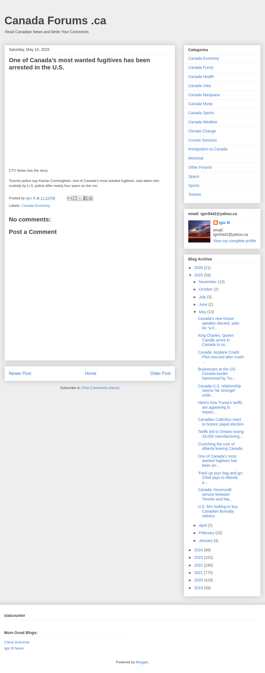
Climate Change (202, 131)
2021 (199, 572)
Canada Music (200, 103)
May (203, 312)
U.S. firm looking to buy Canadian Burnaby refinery (218, 511)
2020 (199, 580)
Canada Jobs (199, 86)
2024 (199, 550)
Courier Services (202, 140)
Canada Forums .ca (55, 20)
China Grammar (17, 642)
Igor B (224, 222)
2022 (199, 565)
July (203, 297)
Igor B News (14, 648)
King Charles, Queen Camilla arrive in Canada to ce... (216, 340)
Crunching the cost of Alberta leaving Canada (220, 446)
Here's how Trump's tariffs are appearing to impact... (220, 407)
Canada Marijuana (204, 95)
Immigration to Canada (207, 149)
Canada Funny (201, 67)
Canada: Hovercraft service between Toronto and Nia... (215, 494)
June (203, 304)
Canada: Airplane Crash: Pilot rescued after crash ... (221, 357)
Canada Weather (203, 122)
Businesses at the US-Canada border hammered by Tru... (217, 374)
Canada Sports (201, 113)
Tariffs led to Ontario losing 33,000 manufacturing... (221, 434)
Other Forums (200, 167)
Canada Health (201, 76)
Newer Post (20, 373)
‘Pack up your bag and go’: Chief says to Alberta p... (221, 478)
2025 (199, 275)
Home (91, 373)
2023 (199, 557)
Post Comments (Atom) (100, 388)
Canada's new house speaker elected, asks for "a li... (218, 323)
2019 (199, 588)
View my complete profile (234, 241)
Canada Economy (36, 206)
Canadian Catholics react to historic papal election (220, 421)
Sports (193, 185)
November (208, 282)
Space (193, 176)
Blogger (142, 662)
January (206, 540)
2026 (199, 267)
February (207, 533)
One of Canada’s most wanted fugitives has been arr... (217, 461)
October (206, 289)
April (203, 525)
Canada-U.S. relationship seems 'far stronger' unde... (219, 391)
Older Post (160, 373)
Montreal (195, 158)
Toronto (194, 194)
